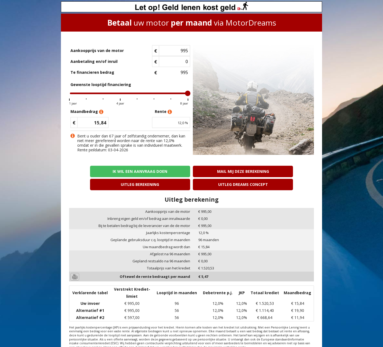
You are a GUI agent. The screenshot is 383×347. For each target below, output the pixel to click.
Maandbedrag (86, 112)
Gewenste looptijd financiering (100, 84)
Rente (163, 112)
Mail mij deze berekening (161, 171)
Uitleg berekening (222, 171)
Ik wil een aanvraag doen (98, 171)
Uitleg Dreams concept (284, 171)
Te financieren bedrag (92, 72)
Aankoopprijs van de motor (97, 50)
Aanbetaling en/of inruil (94, 61)
